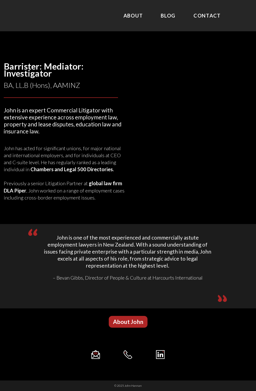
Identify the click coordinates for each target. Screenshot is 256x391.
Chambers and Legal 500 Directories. (72, 169)
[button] (128, 322)
